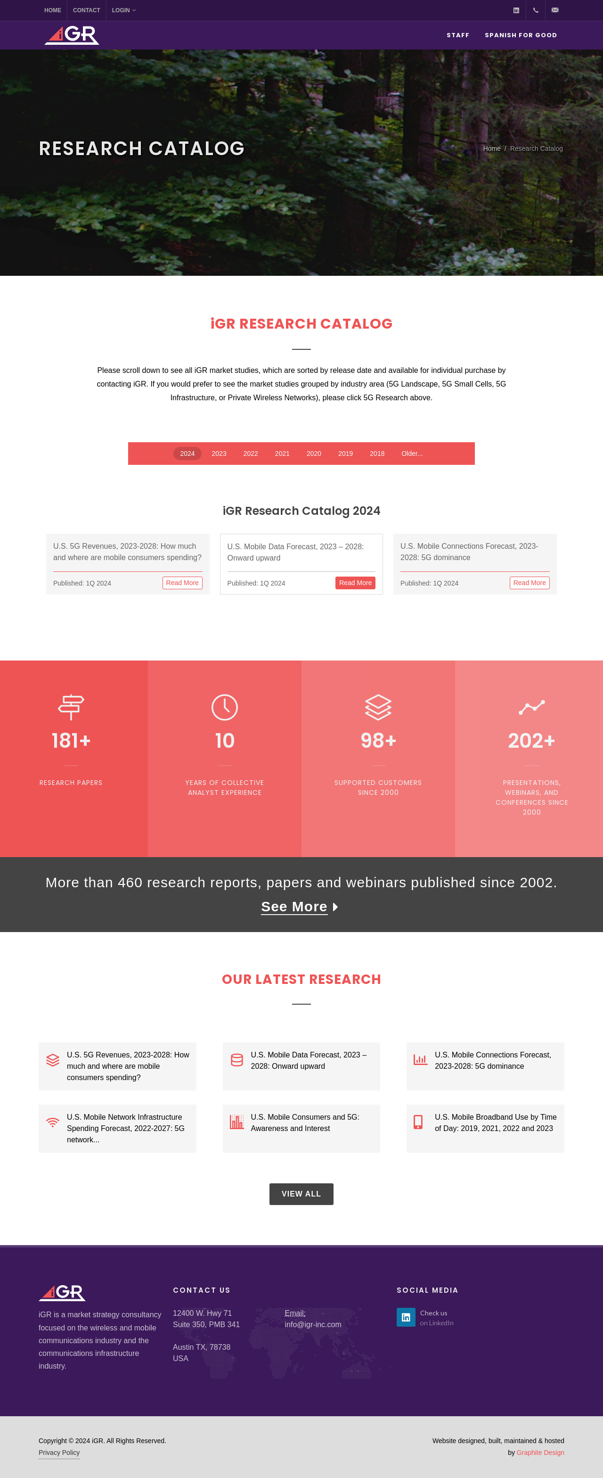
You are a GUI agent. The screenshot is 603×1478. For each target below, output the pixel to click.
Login (124, 10)
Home (52, 10)
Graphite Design (540, 1452)
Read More (182, 582)
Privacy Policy (59, 1452)
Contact (86, 10)
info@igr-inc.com (313, 1325)
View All (301, 1194)
